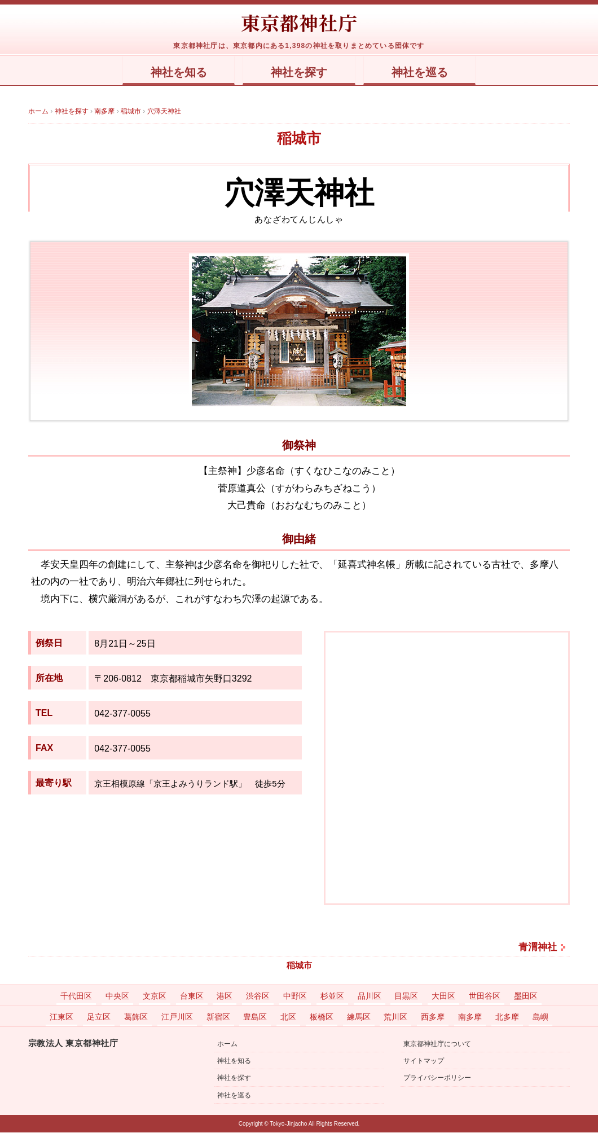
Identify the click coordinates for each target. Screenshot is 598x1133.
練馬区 (359, 1017)
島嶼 (540, 1017)
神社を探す (299, 73)
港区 (224, 996)
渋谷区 (258, 996)
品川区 (369, 996)
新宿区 (218, 1017)
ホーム (227, 1044)
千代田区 (76, 996)
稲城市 (299, 138)
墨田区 (526, 996)
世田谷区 (484, 996)
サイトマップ (423, 1061)
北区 (288, 1017)
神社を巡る (430, 73)
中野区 (295, 996)
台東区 (192, 996)
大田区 (443, 996)
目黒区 (406, 996)
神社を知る (168, 73)
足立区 (99, 1017)
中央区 (117, 996)
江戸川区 (177, 1017)
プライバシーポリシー (437, 1078)
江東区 (61, 1017)
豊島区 (255, 1017)
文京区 (154, 996)
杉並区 (332, 996)
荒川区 (395, 1017)
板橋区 (321, 1017)
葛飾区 (136, 1017)
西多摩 (433, 1017)
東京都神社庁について (437, 1044)
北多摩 (507, 1017)
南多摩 (470, 1017)
